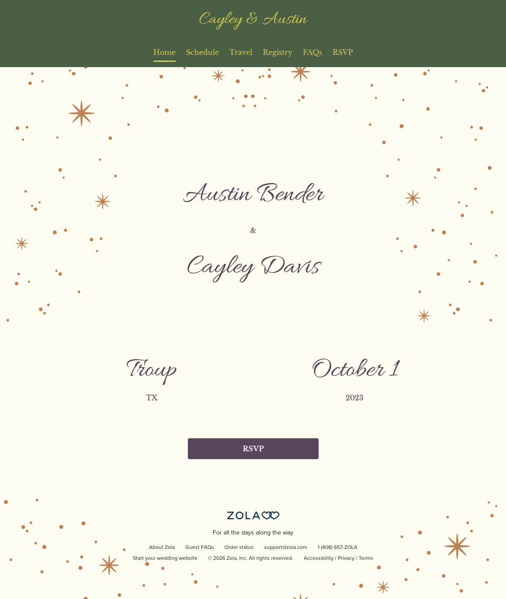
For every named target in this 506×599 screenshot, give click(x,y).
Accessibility (318, 558)
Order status (239, 547)
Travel (240, 52)
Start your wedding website (165, 558)
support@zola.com (285, 547)
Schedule (202, 52)
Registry (277, 52)
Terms (366, 558)
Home (164, 52)
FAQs (312, 52)
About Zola (162, 547)
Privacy (346, 558)
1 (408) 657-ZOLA (337, 547)
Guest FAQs (199, 547)
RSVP (343, 52)
